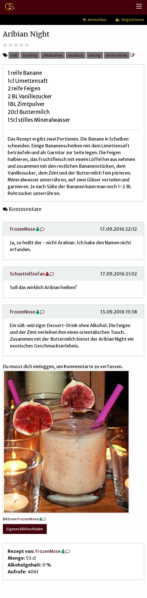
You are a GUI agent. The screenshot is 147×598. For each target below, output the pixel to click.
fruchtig (30, 55)
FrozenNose (22, 229)
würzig (95, 55)
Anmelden (94, 19)
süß (14, 55)
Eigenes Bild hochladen (25, 529)
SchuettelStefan (27, 274)
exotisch (75, 55)
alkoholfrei (53, 55)
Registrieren (130, 19)
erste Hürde (116, 55)
